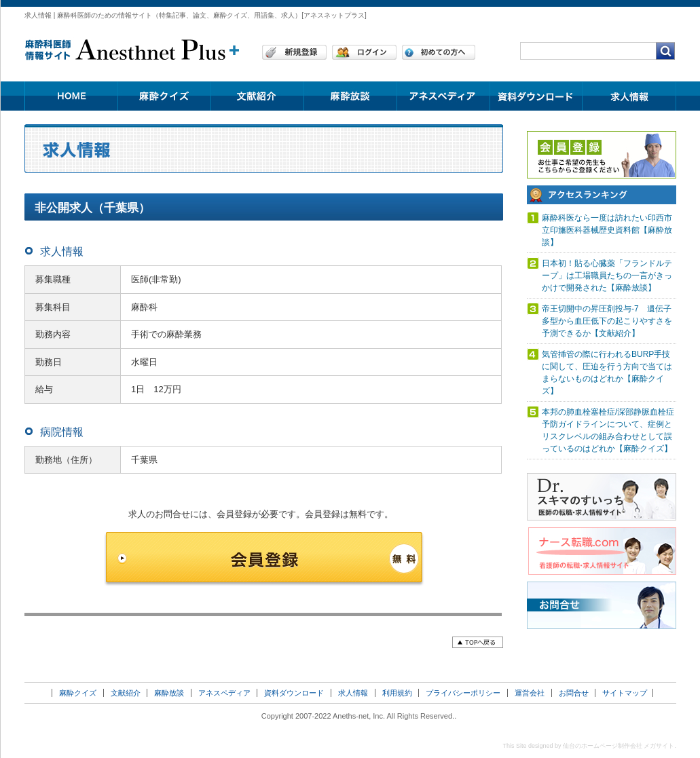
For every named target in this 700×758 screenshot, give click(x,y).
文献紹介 (126, 693)
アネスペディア (224, 693)
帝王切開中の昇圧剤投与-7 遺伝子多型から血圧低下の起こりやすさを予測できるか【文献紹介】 (607, 321)
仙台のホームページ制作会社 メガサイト (619, 745)
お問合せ (574, 693)
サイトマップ (624, 693)
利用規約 (397, 693)
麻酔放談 (169, 693)
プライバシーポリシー (463, 693)
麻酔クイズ (77, 693)
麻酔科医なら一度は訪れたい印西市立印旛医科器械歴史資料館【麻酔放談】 (607, 230)
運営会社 (530, 693)
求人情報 (353, 693)
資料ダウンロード (294, 693)
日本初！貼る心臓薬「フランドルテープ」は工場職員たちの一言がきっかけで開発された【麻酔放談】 (607, 275)
